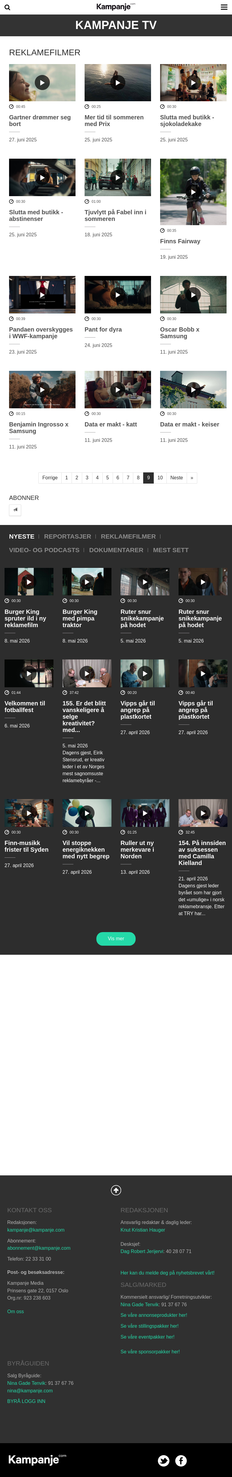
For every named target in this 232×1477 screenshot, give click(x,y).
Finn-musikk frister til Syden (27, 846)
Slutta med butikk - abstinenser (36, 215)
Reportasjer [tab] (67, 536)
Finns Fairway (180, 241)
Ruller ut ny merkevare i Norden (137, 850)
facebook (181, 1461)
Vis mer (116, 938)
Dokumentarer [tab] (116, 549)
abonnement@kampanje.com (38, 1248)
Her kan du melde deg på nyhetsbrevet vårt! (167, 1272)
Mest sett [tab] (171, 549)
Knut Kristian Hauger (143, 1229)
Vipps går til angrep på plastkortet (138, 710)
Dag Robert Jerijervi (142, 1251)
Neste (176, 477)
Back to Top (116, 1190)
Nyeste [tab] (21, 536)
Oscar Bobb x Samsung (179, 332)
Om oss (15, 1311)
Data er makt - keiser (189, 424)
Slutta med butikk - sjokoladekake (187, 120)
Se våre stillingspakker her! (150, 1326)
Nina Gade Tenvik (140, 1304)
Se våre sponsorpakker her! (150, 1351)
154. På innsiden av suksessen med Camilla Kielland (202, 853)
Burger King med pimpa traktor (80, 618)
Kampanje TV (116, 25)
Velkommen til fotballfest (25, 706)
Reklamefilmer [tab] (128, 536)
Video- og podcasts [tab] (44, 549)
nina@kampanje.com (30, 1390)
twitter (163, 1461)
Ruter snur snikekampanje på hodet (142, 618)
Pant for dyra (103, 329)
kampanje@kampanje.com (36, 1229)
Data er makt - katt (111, 424)
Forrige (50, 477)
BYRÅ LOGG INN (26, 1401)
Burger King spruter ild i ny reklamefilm (25, 618)
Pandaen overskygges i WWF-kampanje (41, 332)
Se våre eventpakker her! (148, 1336)
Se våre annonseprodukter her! (154, 1315)
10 (160, 477)
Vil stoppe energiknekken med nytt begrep (86, 850)
